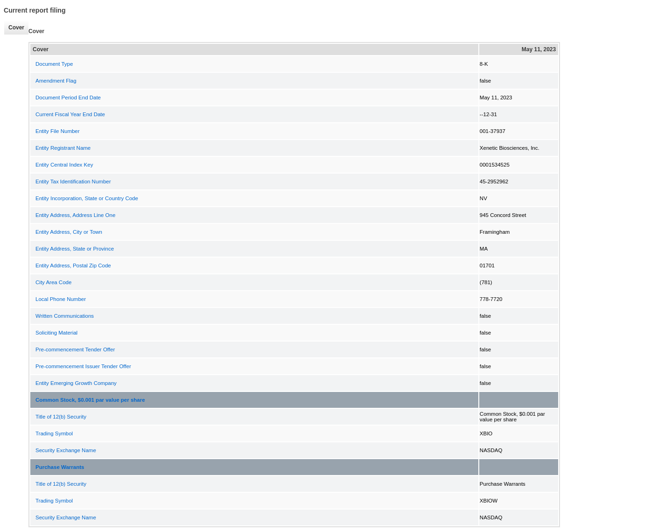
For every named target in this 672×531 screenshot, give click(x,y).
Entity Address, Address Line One (75, 215)
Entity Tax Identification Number (73, 181)
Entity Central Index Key (64, 165)
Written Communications (64, 316)
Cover (14, 27)
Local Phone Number (60, 299)
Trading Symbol (54, 433)
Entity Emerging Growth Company (76, 383)
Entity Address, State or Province (74, 249)
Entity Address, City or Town (68, 232)
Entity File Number (57, 131)
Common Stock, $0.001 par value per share (90, 400)
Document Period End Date (68, 97)
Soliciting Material (56, 332)
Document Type (54, 64)
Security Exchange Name (65, 450)
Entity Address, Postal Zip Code (73, 265)
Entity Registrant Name (63, 148)
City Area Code (53, 282)
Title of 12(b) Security (60, 416)
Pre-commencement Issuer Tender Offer (83, 366)
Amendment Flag (56, 81)
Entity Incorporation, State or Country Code (86, 198)
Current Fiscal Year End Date (70, 114)
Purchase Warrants (59, 467)
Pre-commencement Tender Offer (75, 349)
